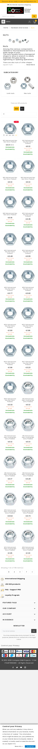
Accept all (30, 746)
